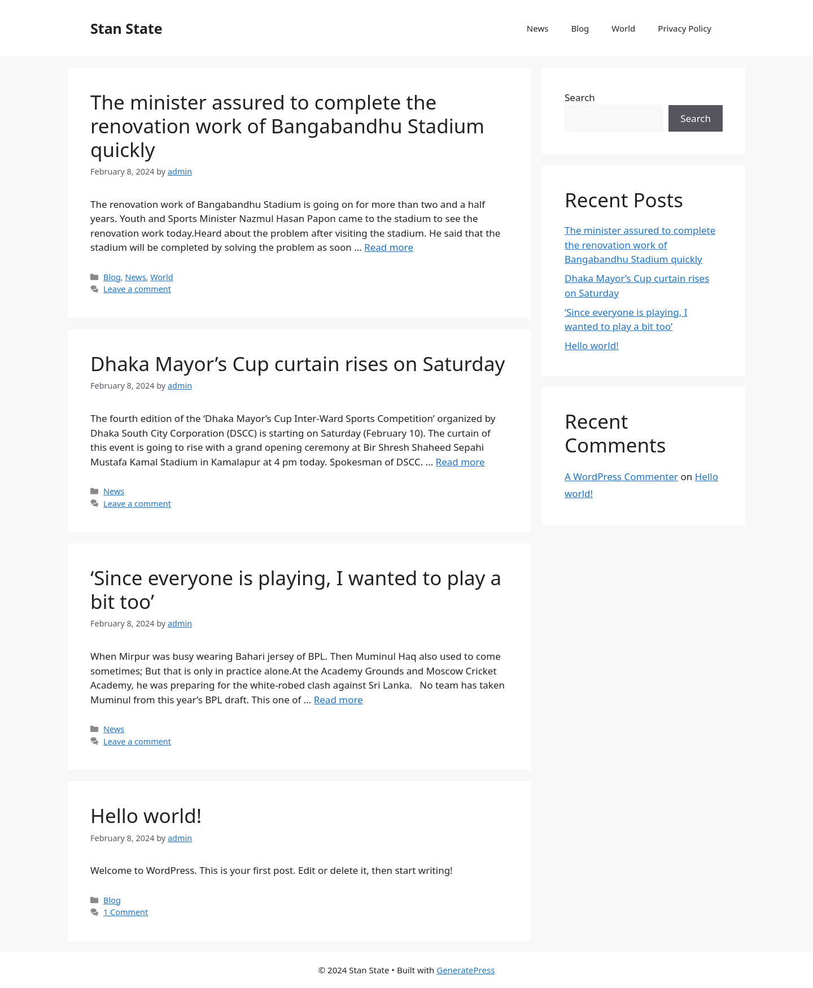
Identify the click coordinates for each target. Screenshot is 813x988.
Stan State (126, 28)
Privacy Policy (684, 28)
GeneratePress (465, 970)
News (538, 28)
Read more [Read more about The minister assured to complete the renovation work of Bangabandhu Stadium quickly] (388, 247)
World (623, 28)
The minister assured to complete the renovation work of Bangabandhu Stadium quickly (287, 126)
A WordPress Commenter (621, 476)
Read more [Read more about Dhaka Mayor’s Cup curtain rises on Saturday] (460, 461)
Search (580, 97)
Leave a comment (137, 289)
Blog (580, 28)
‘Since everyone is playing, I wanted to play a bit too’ (295, 589)
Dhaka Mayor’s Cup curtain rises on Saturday (297, 363)
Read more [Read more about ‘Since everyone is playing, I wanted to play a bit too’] (338, 699)
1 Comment (125, 912)
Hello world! (146, 815)
